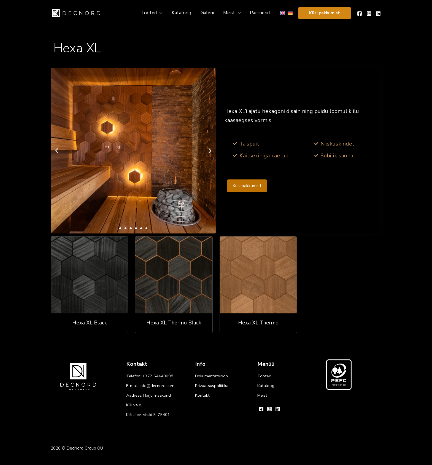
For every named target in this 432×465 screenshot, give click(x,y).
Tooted (264, 376)
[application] (159, 13)
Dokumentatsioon (211, 376)
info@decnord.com (157, 385)
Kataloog (265, 385)
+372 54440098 (157, 376)
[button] (324, 13)
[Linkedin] (378, 13)
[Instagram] (369, 13)
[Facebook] (360, 13)
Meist (262, 395)
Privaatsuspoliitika (211, 385)
